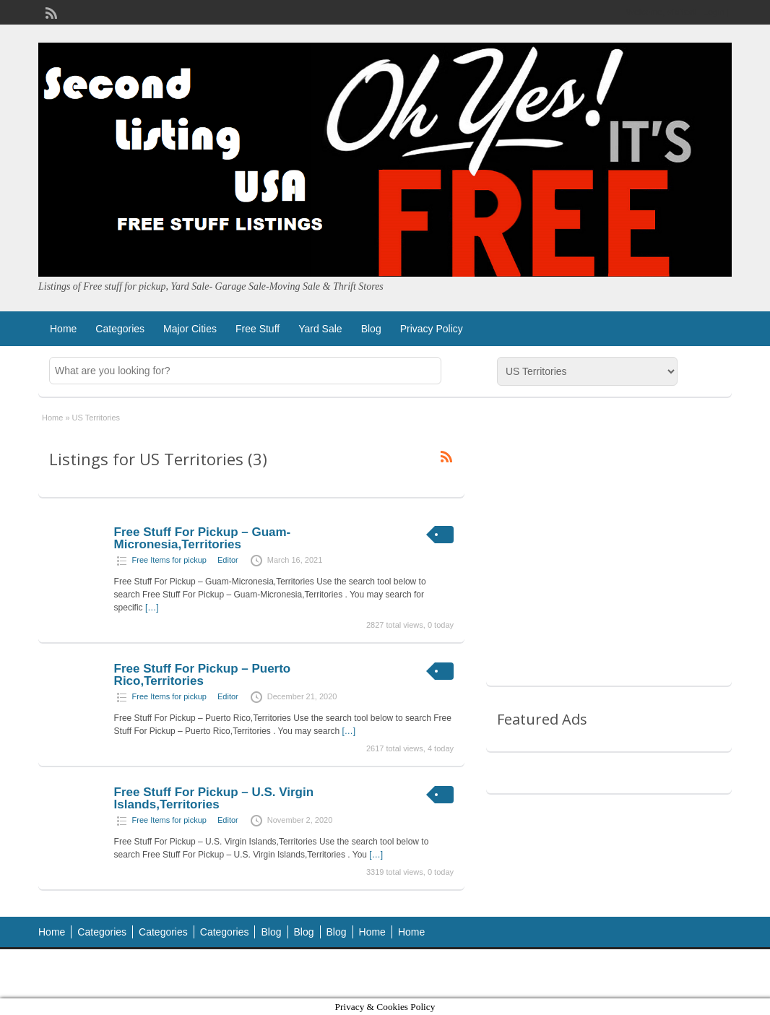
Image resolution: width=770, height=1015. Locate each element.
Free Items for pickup (169, 560)
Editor (227, 560)
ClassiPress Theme (577, 973)
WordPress (701, 973)
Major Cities (190, 328)
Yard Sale (320, 328)
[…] (152, 607)
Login (714, 12)
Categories (119, 328)
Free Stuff (257, 328)
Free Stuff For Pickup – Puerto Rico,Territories (202, 675)
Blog (371, 328)
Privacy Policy (431, 328)
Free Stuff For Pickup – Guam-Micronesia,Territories (202, 538)
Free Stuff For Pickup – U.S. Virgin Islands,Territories (213, 798)
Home (63, 328)
